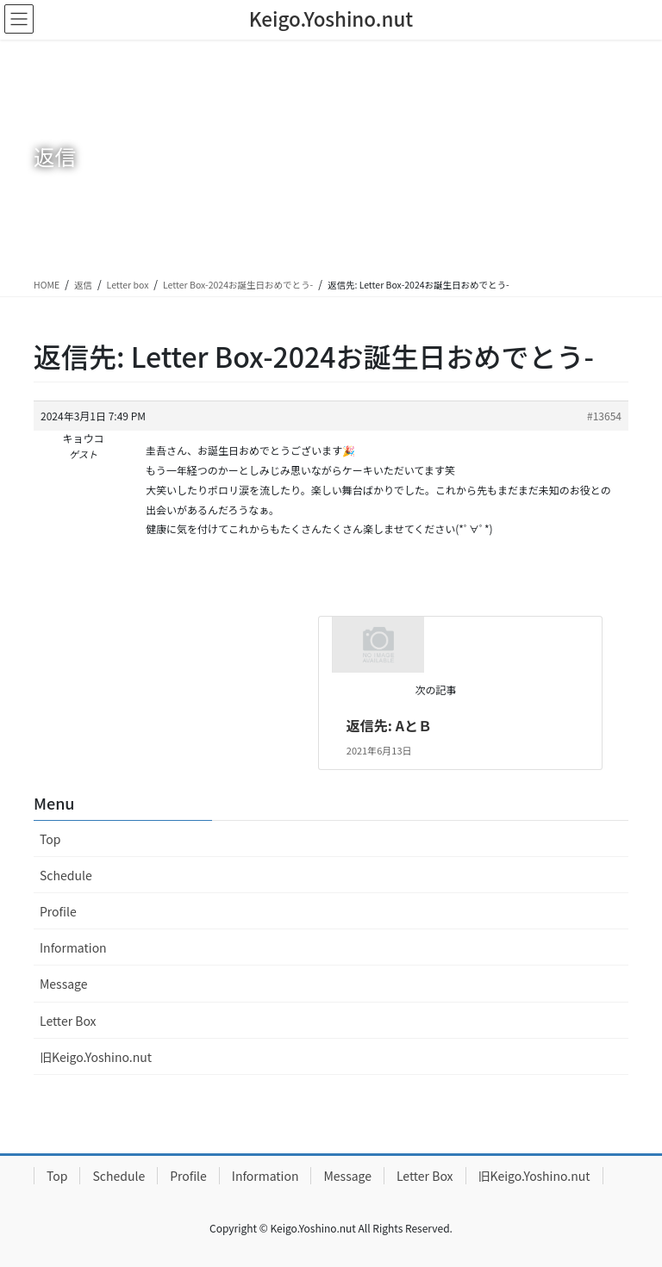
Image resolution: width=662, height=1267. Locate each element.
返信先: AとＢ (389, 725)
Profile (58, 911)
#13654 (604, 415)
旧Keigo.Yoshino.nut (96, 1056)
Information (73, 947)
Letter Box (68, 1020)
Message (64, 983)
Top (50, 839)
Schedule (66, 875)
